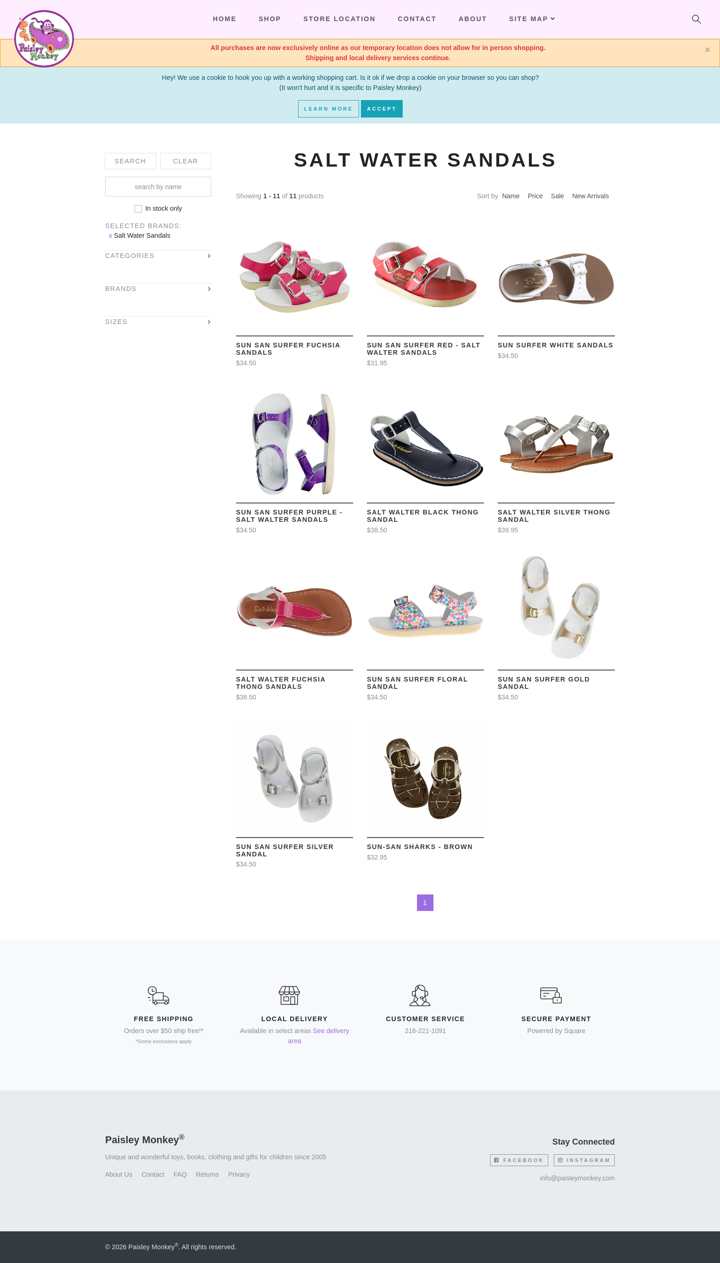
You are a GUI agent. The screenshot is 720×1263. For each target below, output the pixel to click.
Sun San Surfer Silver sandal (285, 850)
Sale (557, 196)
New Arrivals (590, 196)
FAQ (180, 1174)
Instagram (584, 1160)
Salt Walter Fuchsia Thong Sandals (281, 683)
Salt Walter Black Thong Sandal (423, 516)
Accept (382, 109)
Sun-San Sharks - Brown (420, 846)
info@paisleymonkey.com (577, 1178)
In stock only (164, 208)
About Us (118, 1174)
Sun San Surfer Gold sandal (544, 683)
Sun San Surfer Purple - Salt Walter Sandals (289, 516)
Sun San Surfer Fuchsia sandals (288, 348)
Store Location (340, 18)
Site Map (532, 18)
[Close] (707, 50)
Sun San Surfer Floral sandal (417, 683)
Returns (207, 1174)
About (473, 18)
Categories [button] (130, 255)
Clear (185, 161)
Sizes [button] (116, 322)
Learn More (328, 109)
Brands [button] (121, 288)
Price (535, 196)
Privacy (239, 1174)
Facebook (519, 1160)
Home (224, 18)
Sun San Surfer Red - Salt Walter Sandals (424, 348)
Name (510, 196)
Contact (417, 18)
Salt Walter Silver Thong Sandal (554, 516)
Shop (270, 18)
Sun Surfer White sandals (555, 345)
